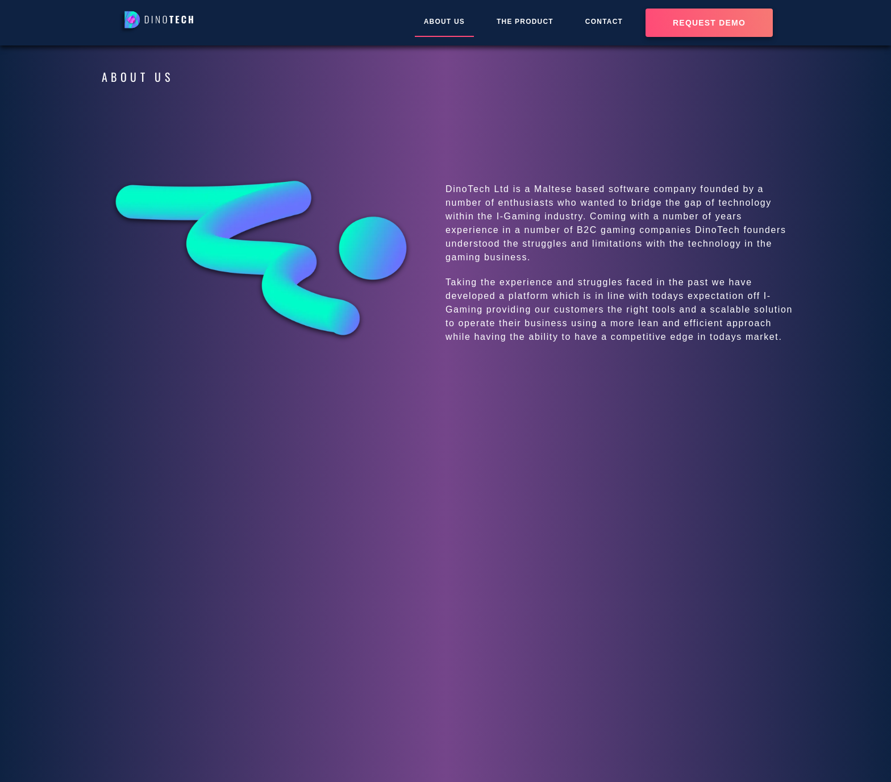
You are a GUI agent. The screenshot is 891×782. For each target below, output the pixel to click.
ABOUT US (444, 22)
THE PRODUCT (525, 22)
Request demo (709, 22)
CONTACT (604, 22)
